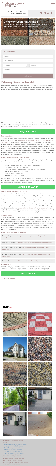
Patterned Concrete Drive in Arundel (14, 453)
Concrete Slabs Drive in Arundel (13, 451)
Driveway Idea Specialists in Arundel (12, 440)
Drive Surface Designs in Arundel (11, 455)
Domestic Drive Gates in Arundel (11, 464)
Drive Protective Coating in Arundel (12, 460)
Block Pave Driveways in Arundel (13, 449)
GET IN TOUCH (28, 273)
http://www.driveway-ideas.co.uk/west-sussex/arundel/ (32, 208)
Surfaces (4, 442)
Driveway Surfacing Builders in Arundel (13, 458)
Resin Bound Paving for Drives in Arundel (15, 444)
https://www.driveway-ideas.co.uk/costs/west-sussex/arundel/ (35, 242)
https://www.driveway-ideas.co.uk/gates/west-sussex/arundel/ (35, 261)
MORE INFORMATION (28, 187)
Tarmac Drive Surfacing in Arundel (13, 446)
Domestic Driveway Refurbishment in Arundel (15, 462)
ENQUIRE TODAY (28, 131)
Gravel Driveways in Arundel (12, 448)
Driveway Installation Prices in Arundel (13, 457)
